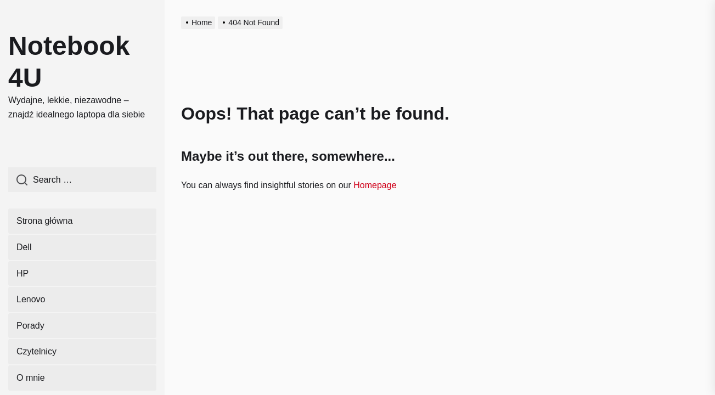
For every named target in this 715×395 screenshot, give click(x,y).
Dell (24, 247)
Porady (30, 325)
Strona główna (44, 220)
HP (22, 273)
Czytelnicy (36, 351)
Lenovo (31, 299)
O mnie (30, 377)
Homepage (374, 185)
